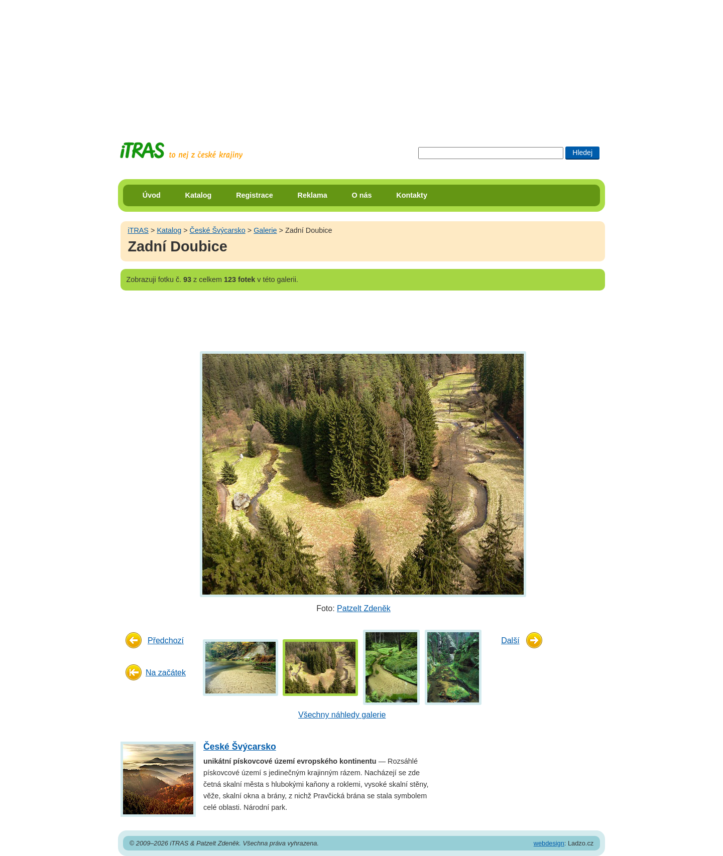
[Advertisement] (361, 62)
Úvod (152, 195)
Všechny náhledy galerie (342, 714)
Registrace (254, 195)
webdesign (549, 843)
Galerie (265, 230)
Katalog (198, 195)
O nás (362, 195)
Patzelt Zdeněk (364, 608)
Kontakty (411, 195)
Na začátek (166, 672)
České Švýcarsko (218, 230)
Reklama (312, 195)
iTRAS (138, 230)
